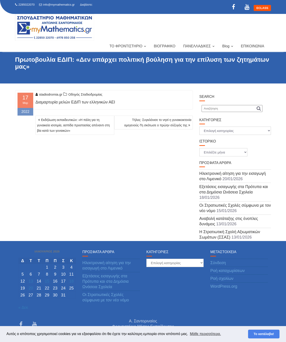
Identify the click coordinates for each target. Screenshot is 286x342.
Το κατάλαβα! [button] (264, 334)
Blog (225, 46)
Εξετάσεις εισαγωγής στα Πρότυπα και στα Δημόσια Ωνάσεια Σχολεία (105, 281)
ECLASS (262, 8)
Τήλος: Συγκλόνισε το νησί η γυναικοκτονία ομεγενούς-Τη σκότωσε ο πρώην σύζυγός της (157, 122)
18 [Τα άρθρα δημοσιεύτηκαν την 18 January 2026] (71, 281)
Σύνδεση (218, 263)
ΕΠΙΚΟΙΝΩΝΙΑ (252, 46)
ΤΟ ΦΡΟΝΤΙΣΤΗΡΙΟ (125, 46)
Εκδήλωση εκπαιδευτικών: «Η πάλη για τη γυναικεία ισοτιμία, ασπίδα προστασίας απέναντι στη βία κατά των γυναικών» (73, 125)
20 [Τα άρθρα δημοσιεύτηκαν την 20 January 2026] (31, 288)
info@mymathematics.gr (57, 4)
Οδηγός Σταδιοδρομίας (85, 94)
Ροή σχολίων (221, 278)
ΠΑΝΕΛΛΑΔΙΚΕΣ (197, 46)
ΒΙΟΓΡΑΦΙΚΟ (164, 46)
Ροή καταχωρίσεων (227, 270)
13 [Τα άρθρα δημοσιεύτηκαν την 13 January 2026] (31, 281)
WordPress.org (223, 286)
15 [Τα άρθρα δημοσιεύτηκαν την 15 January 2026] (47, 281)
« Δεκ (23, 307)
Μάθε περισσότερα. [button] (205, 334)
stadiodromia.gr (48, 94)
